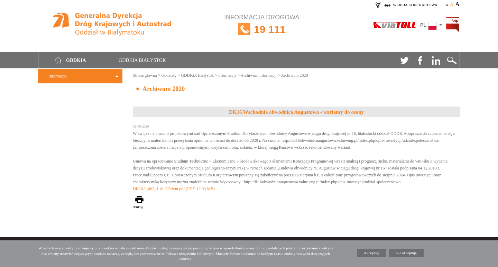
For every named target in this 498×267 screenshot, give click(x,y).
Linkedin (436, 60)
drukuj (138, 207)
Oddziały (168, 75)
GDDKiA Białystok (197, 75)
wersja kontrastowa (415, 5)
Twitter (404, 60)
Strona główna (145, 75)
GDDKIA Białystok (142, 60)
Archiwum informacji (259, 75)
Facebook (420, 60)
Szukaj (452, 60)
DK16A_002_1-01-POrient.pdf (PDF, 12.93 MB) (174, 188)
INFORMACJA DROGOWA (261, 29)
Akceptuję (371, 253)
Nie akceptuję (406, 253)
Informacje (57, 76)
